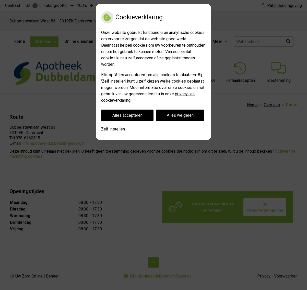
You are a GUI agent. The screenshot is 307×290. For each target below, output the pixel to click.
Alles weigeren (180, 115)
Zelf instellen (113, 129)
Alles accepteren (127, 115)
